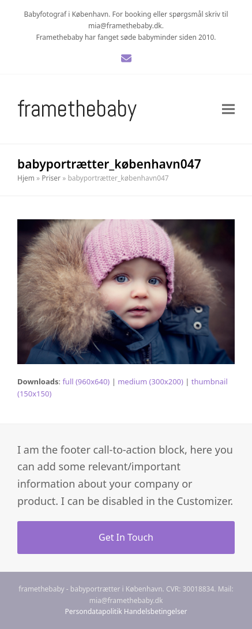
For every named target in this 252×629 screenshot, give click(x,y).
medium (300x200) (150, 381)
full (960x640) (86, 381)
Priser (51, 178)
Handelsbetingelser (155, 611)
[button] (228, 109)
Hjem (26, 178)
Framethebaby (77, 108)
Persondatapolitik (93, 611)
